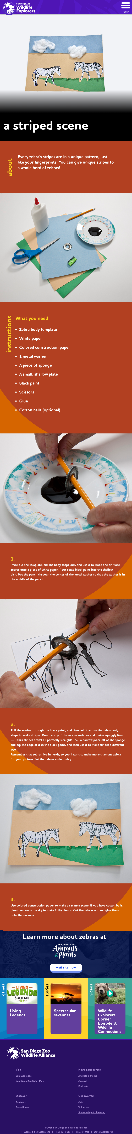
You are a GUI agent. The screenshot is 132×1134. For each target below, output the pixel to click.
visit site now (66, 967)
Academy (21, 1102)
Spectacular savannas (65, 1013)
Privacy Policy (62, 1132)
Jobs (80, 1102)
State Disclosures (103, 1132)
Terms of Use (82, 1132)
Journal (82, 1081)
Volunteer (83, 1107)
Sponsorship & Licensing (91, 1112)
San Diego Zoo (24, 1076)
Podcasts (83, 1086)
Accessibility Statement (37, 1132)
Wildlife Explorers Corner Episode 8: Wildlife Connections (109, 1021)
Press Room (22, 1107)
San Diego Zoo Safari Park (30, 1081)
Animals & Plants (87, 1076)
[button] (126, 7)
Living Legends (17, 1013)
